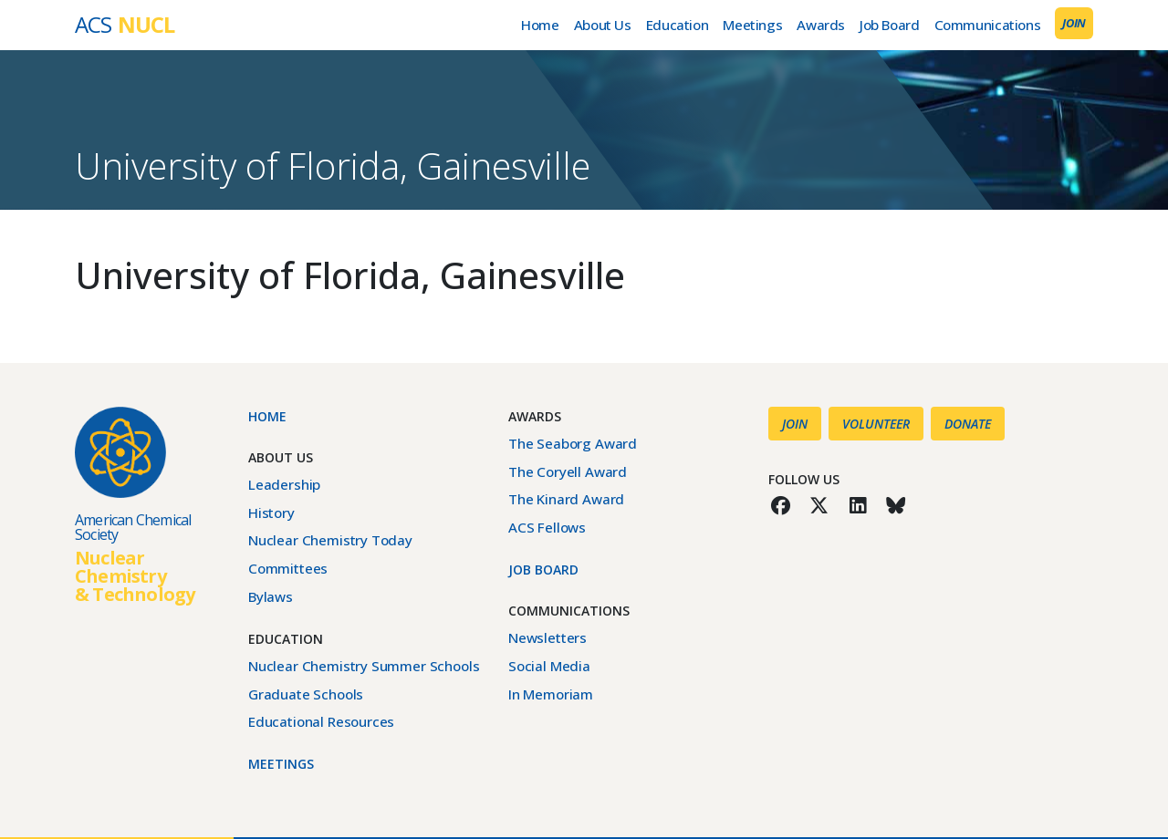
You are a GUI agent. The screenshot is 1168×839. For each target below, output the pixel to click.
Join (1074, 23)
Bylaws (270, 596)
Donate (967, 423)
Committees (288, 568)
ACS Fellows (547, 527)
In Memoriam (550, 694)
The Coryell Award (567, 471)
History (271, 512)
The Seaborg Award (572, 443)
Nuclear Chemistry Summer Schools (363, 666)
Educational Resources (321, 721)
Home (539, 25)
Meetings (752, 25)
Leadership (284, 484)
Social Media (549, 666)
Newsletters (547, 637)
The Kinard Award (566, 499)
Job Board (890, 25)
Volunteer (876, 423)
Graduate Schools (305, 694)
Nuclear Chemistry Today (330, 540)
